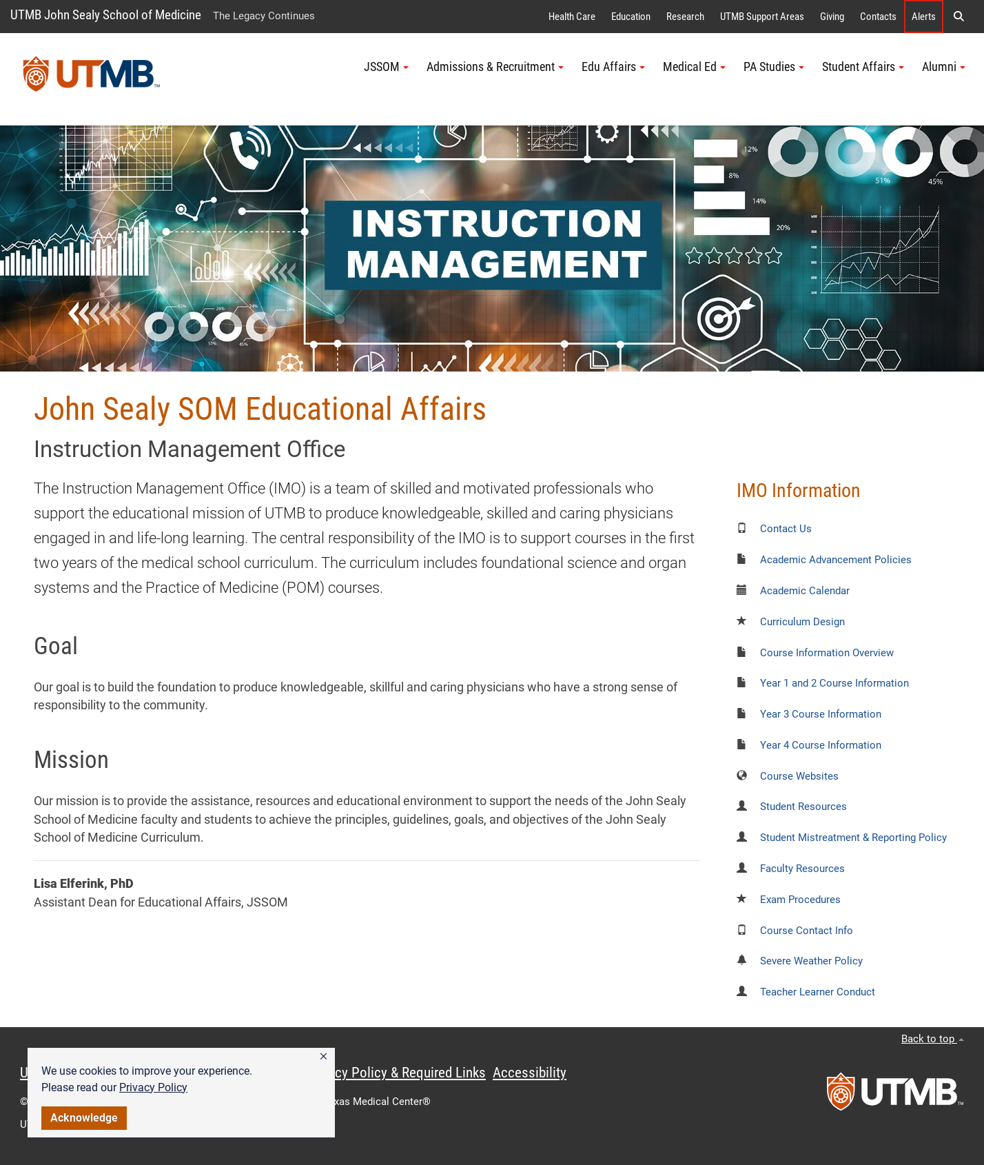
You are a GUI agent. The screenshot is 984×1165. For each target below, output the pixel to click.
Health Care (572, 16)
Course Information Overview (827, 653)
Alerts (924, 16)
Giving (832, 16)
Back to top (932, 1039)
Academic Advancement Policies (836, 560)
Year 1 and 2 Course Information (834, 683)
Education (630, 16)
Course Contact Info (806, 930)
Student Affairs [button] (863, 66)
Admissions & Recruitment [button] (495, 66)
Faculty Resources (802, 868)
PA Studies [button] (774, 66)
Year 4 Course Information (820, 745)
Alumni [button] (943, 66)
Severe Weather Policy (811, 961)
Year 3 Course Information (820, 714)
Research (685, 16)
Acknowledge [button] (84, 1117)
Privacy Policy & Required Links (396, 1072)
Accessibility (529, 1072)
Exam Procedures (800, 899)
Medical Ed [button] (694, 66)
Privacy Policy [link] (153, 1087)
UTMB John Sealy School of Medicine (105, 15)
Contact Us (786, 529)
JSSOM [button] (386, 66)
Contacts (878, 16)
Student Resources (803, 806)
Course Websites (799, 776)
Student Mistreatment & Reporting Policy (853, 837)
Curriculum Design (802, 622)
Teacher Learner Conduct (817, 992)
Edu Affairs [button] (613, 66)
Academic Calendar (805, 591)
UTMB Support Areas (762, 16)
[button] (323, 1057)
